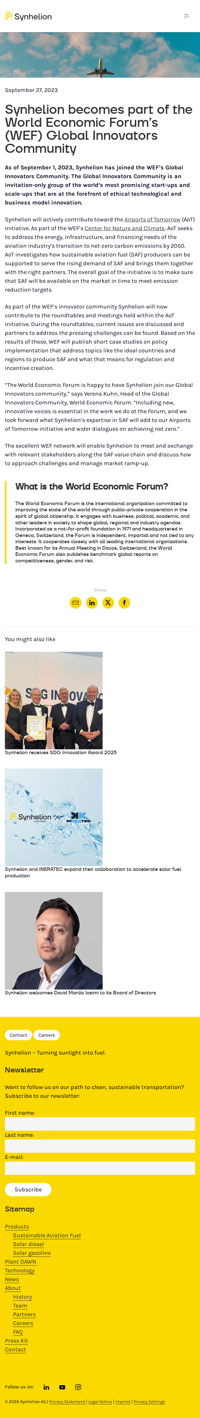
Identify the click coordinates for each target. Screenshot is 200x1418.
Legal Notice (100, 1401)
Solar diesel (28, 1244)
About (13, 1288)
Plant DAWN (20, 1261)
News (12, 1279)
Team (20, 1305)
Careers (46, 1035)
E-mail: (14, 1157)
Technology (20, 1270)
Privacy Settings (149, 1401)
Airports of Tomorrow (152, 219)
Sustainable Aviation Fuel (47, 1235)
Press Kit (16, 1340)
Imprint (122, 1401)
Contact (18, 1035)
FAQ (18, 1331)
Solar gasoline (32, 1252)
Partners (24, 1314)
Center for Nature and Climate (124, 228)
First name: (20, 1112)
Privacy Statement (67, 1401)
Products (17, 1226)
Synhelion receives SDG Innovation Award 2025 (61, 752)
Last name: (19, 1134)
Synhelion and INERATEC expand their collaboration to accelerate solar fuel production (93, 872)
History (22, 1296)
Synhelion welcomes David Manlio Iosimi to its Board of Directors (80, 992)
